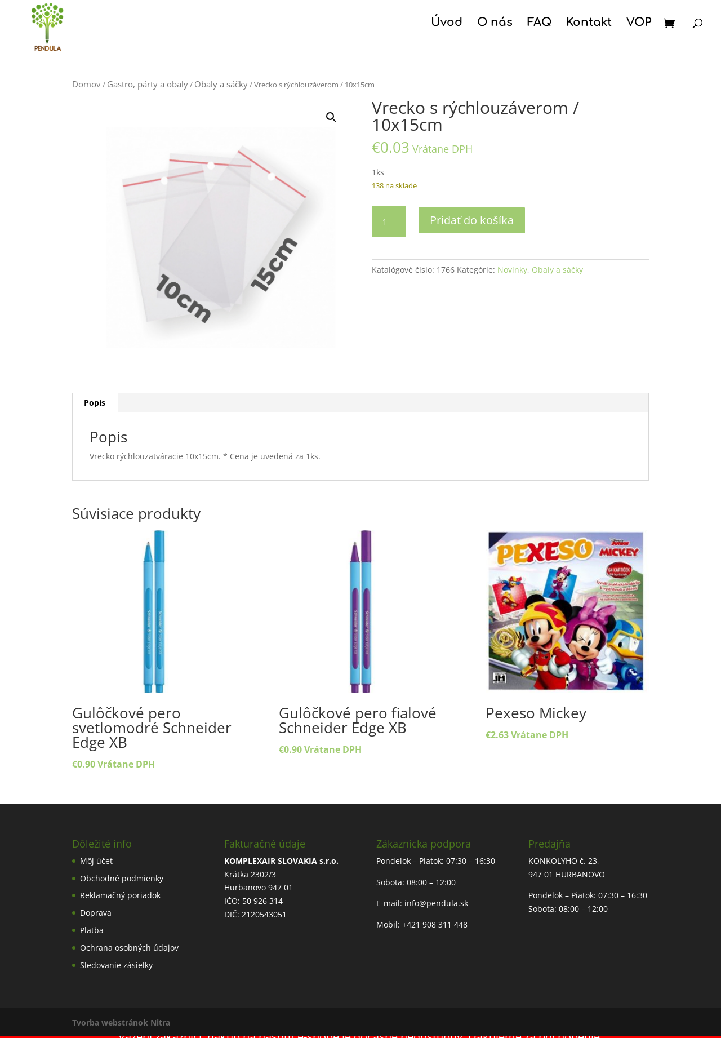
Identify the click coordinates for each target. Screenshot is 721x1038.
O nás (495, 24)
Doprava (96, 912)
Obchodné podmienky (121, 878)
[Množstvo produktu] (389, 222)
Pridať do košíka (472, 220)
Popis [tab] (94, 402)
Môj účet (96, 860)
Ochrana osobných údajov (129, 947)
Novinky (512, 269)
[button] (331, 117)
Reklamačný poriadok (120, 895)
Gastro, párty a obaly (147, 84)
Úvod (446, 24)
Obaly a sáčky (221, 84)
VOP (638, 24)
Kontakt (589, 24)
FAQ (539, 24)
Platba (92, 930)
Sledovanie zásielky (116, 965)
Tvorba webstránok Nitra (121, 1022)
